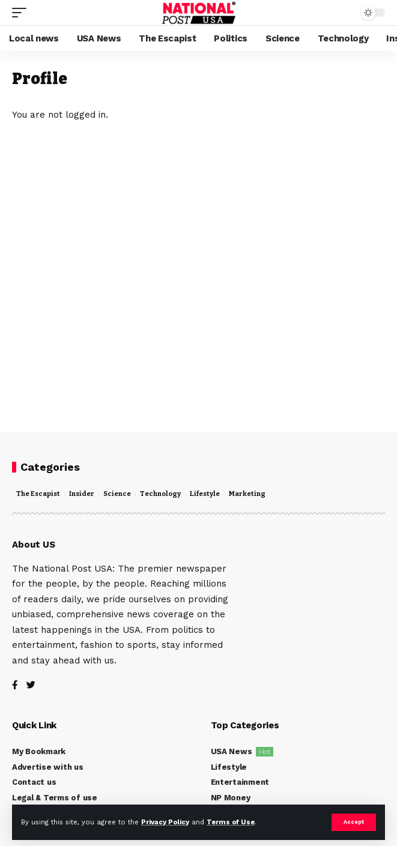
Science (117, 494)
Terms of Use (231, 822)
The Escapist (38, 494)
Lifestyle (205, 494)
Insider (81, 494)
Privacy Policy (165, 822)
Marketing (247, 494)
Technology (160, 494)
